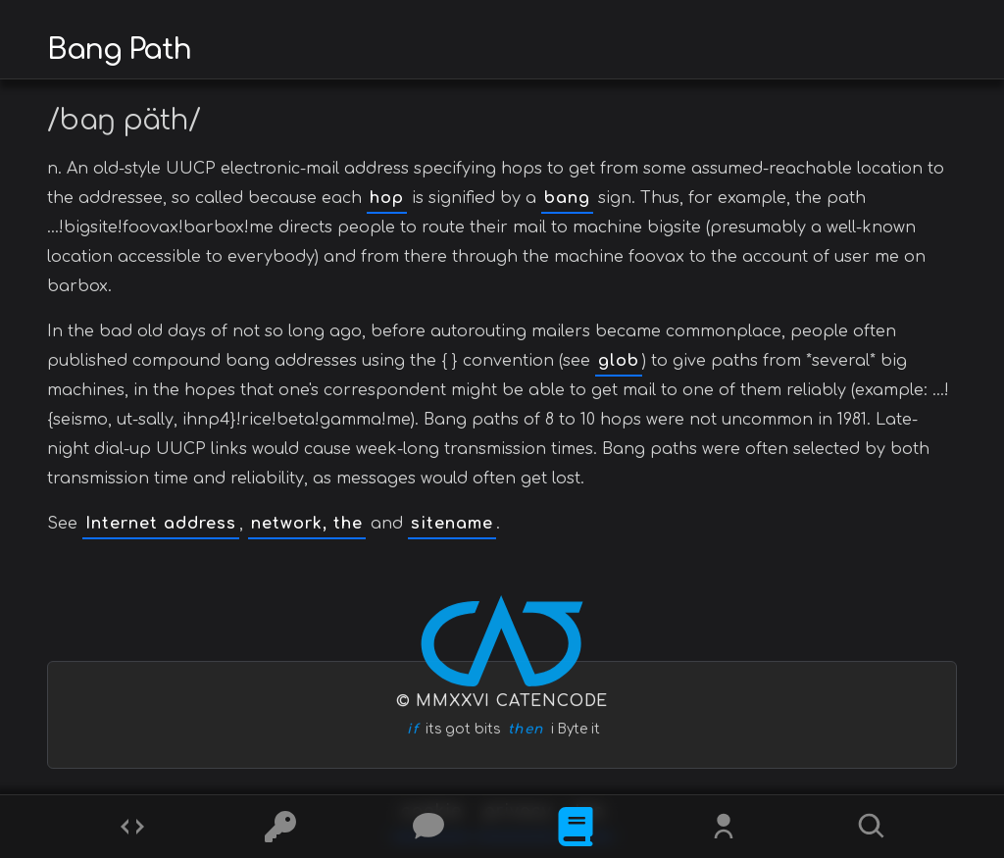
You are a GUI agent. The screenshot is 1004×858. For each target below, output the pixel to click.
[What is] (575, 826)
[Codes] (132, 826)
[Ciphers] (280, 826)
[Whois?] (723, 826)
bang (567, 198)
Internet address (160, 523)
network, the (307, 523)
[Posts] (428, 826)
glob (618, 361)
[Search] (871, 826)
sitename (452, 523)
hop (387, 198)
